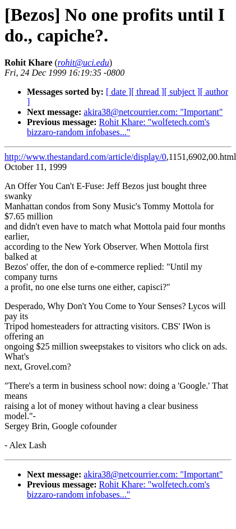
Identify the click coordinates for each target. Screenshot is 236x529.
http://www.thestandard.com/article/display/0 (85, 157)
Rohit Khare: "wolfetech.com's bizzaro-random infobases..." (118, 127)
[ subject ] (182, 91)
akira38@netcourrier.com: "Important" (153, 112)
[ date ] (118, 91)
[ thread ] (147, 91)
